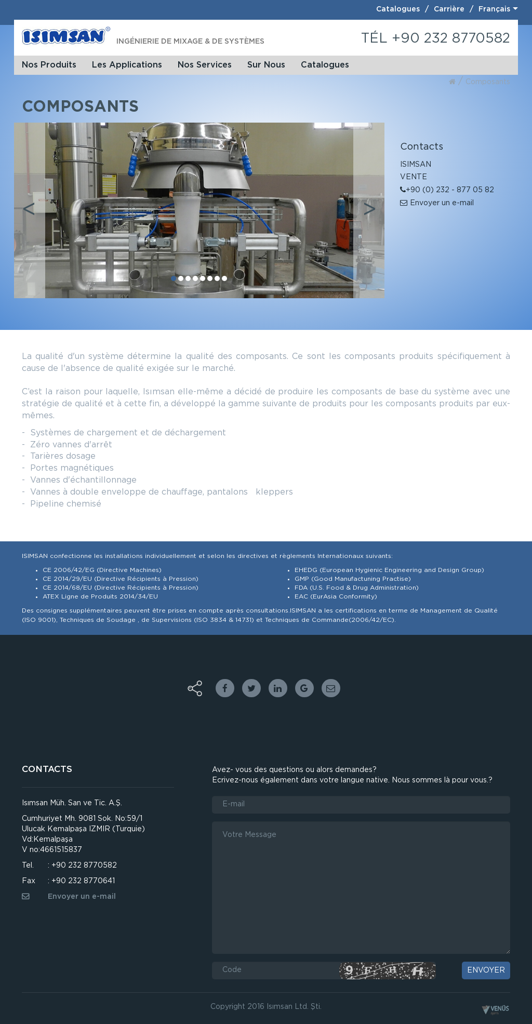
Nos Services (205, 65)
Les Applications (127, 65)
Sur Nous (266, 65)
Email (331, 688)
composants (488, 82)
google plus (304, 688)
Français (494, 9)
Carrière (449, 9)
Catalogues (398, 9)
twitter (251, 688)
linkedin (278, 688)
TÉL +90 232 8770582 (435, 38)
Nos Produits (49, 65)
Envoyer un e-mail (437, 203)
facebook (225, 688)
